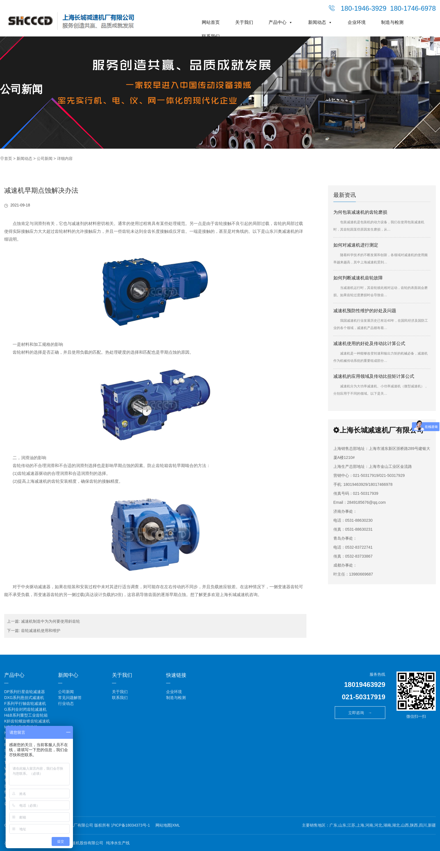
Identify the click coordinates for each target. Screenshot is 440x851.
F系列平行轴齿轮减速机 (25, 703)
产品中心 (281, 22)
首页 (8, 158)
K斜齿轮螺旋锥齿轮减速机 (27, 721)
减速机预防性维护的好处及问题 (364, 310)
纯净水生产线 (118, 842)
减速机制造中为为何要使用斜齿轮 (50, 621)
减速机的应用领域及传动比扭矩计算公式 (373, 376)
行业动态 (66, 703)
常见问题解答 (70, 697)
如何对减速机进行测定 (355, 245)
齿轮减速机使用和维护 (40, 630)
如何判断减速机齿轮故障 (358, 277)
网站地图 (163, 825)
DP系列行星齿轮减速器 (24, 691)
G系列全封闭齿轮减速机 (25, 709)
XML (177, 825)
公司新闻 (22, 90)
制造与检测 (392, 22)
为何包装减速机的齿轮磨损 (360, 212)
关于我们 (244, 22)
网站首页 (211, 22)
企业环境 (357, 22)
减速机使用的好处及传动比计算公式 (369, 343)
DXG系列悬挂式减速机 (24, 697)
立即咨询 (360, 712)
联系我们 (211, 36)
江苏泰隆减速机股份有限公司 (77, 842)
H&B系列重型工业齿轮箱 (26, 715)
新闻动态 (320, 22)
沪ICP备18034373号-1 (130, 825)
